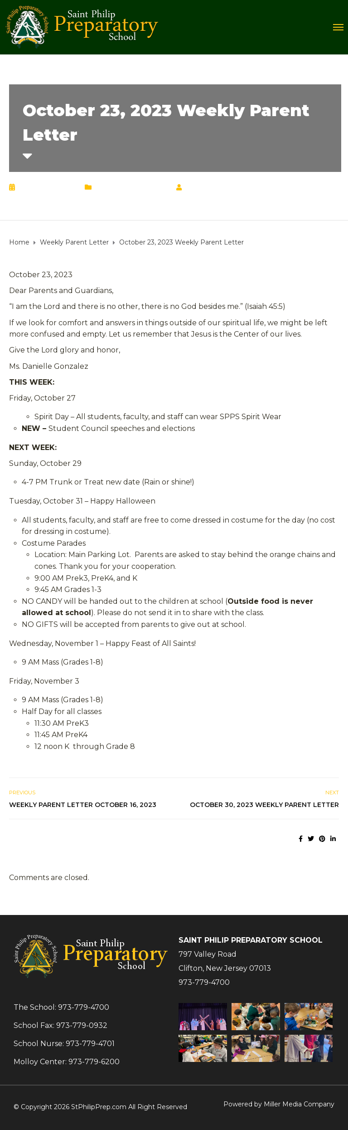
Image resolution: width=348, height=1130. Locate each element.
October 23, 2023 (47, 187)
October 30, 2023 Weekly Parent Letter (264, 805)
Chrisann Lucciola (224, 187)
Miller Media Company (299, 1104)
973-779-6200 (94, 1061)
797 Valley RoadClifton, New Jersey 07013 (225, 961)
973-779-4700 (204, 982)
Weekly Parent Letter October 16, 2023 (82, 805)
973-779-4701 (90, 1043)
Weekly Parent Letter (132, 187)
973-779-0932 (81, 1025)
